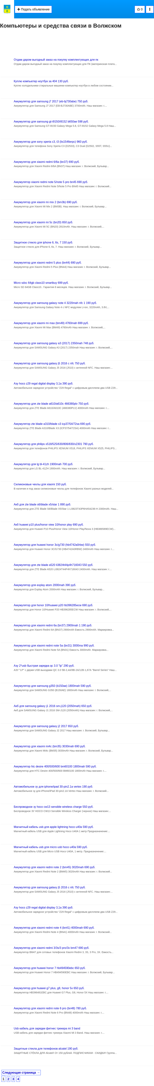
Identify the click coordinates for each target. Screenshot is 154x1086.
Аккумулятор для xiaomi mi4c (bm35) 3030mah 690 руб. (50, 746)
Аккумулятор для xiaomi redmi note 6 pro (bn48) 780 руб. (50, 1008)
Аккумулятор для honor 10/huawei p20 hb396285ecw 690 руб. (53, 605)
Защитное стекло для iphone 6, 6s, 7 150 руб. (43, 242)
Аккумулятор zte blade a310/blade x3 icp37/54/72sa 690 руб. (52, 423)
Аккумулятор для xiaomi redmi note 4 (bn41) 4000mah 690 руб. (54, 927)
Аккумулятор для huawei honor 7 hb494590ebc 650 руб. (50, 967)
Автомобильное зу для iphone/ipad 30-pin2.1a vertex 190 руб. (53, 786)
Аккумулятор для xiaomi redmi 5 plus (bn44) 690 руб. (48, 262)
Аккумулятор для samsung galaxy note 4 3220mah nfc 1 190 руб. (55, 302)
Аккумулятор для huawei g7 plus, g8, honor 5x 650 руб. (49, 988)
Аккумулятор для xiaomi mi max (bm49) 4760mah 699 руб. (51, 323)
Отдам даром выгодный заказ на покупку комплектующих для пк (56, 59)
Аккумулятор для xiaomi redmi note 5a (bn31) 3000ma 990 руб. (54, 645)
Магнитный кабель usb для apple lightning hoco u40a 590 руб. (54, 826)
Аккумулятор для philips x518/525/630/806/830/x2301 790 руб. (54, 444)
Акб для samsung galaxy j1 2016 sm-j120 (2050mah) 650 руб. (53, 705)
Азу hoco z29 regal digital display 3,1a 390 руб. (43, 383)
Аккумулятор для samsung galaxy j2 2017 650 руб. (46, 726)
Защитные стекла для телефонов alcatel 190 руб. (46, 1048)
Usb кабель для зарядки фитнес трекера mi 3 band (47, 1028)
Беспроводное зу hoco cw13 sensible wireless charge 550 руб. (53, 806)
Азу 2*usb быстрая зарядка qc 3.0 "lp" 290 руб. (44, 665)
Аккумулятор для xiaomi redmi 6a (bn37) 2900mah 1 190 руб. (53, 625)
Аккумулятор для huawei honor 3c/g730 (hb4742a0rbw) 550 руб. (55, 544)
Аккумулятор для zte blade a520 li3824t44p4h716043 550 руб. (53, 564)
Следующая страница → (21, 1072)
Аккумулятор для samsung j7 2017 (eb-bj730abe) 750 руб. (51, 101)
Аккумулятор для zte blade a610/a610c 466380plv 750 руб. (51, 403)
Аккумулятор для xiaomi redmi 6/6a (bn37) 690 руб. (47, 161)
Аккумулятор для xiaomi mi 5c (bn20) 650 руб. (43, 222)
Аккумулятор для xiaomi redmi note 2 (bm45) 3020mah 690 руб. (54, 867)
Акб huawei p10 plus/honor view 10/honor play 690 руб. (49, 524)
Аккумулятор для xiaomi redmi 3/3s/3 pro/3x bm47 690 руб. (51, 947)
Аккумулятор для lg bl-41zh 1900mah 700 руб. (43, 464)
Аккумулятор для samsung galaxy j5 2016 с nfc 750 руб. (50, 363)
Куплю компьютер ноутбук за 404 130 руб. (41, 81)
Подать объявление (33, 9)
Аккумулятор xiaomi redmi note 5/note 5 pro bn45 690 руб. (51, 182)
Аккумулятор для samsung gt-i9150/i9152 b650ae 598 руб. (51, 121)
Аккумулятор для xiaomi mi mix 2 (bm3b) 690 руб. (46, 202)
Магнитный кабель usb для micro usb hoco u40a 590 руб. (51, 847)
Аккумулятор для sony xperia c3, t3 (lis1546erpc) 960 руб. (51, 141)
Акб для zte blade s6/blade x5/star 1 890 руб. (42, 504)
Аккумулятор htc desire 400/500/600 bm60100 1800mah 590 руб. (55, 766)
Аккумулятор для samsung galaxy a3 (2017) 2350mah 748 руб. (54, 343)
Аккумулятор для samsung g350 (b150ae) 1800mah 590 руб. (52, 685)
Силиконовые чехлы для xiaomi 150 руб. (40, 484)
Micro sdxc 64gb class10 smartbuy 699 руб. (41, 282)
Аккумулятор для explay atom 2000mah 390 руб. (45, 585)
